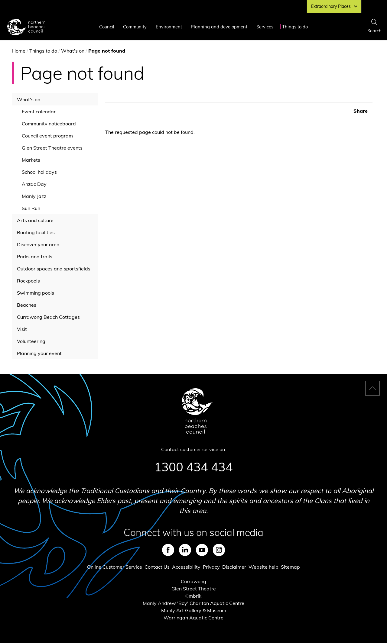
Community (135, 27)
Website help (263, 567)
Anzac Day (34, 184)
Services (264, 27)
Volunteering (31, 341)
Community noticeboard (49, 124)
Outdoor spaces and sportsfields (53, 269)
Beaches (26, 305)
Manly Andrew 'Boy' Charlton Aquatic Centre (193, 603)
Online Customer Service (114, 567)
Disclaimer (234, 567)
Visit (22, 329)
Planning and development (219, 27)
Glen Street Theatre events (52, 148)
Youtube (202, 550)
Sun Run (31, 208)
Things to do (295, 27)
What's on (72, 51)
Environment (169, 27)
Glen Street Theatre (193, 589)
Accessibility (186, 567)
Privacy (211, 567)
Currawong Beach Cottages (48, 317)
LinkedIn (185, 550)
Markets (31, 160)
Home (18, 51)
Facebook (168, 550)
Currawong (193, 581)
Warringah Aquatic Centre (193, 618)
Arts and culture (35, 220)
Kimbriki (193, 596)
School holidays (39, 172)
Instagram (219, 550)
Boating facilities (36, 232)
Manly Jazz (34, 196)
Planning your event (39, 353)
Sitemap (290, 567)
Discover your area (38, 244)
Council (106, 27)
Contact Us (157, 567)
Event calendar (39, 111)
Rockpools (28, 281)
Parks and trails (34, 257)
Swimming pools (35, 293)
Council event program (47, 136)
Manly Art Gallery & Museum (193, 610)
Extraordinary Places (334, 6)
